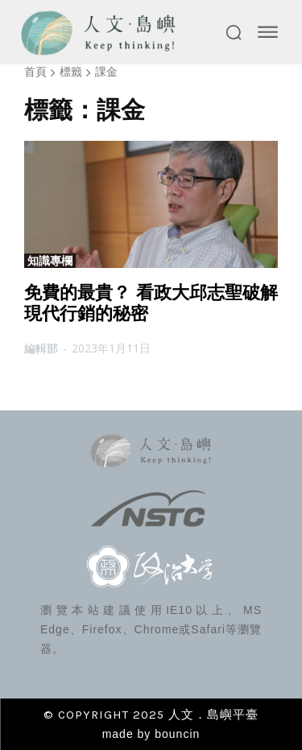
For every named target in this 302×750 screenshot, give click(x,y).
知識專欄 (49, 260)
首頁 (35, 71)
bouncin (177, 733)
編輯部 (41, 348)
